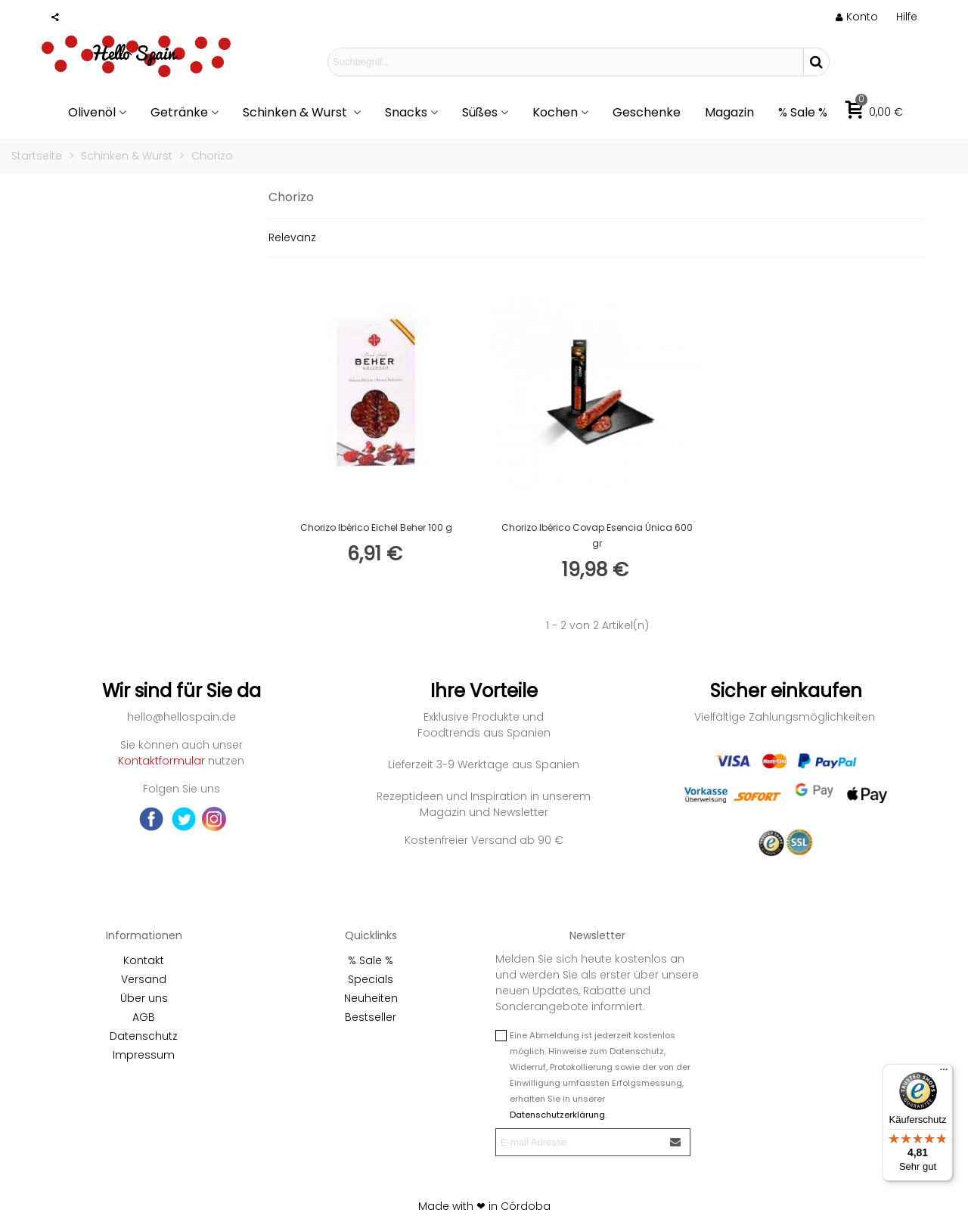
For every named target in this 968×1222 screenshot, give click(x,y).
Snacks (406, 112)
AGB (143, 1017)
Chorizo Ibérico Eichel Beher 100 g (376, 527)
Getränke (179, 112)
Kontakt (143, 960)
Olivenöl (92, 112)
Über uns (144, 998)
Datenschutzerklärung (557, 1115)
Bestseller (370, 1017)
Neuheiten (371, 998)
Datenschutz (144, 1036)
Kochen (555, 112)
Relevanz (292, 237)
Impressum (144, 1054)
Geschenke (647, 112)
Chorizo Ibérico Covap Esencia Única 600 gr (597, 535)
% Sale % (802, 112)
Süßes (480, 112)
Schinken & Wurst (296, 112)
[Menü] (944, 1073)
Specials (370, 979)
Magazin (729, 112)
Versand (143, 979)
